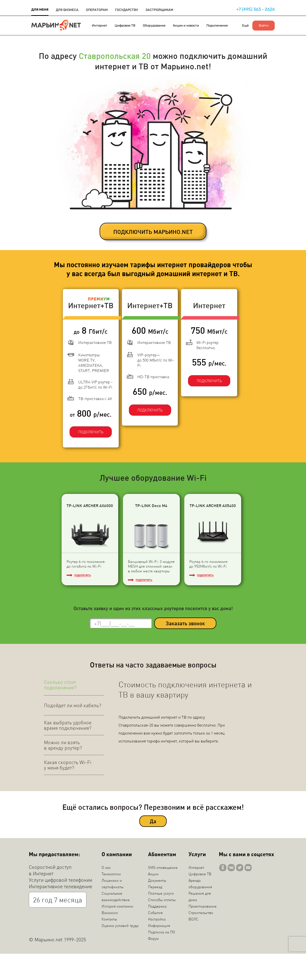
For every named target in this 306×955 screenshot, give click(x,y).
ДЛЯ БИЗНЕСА (67, 10)
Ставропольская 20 (115, 55)
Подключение (217, 25)
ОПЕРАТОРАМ (97, 10)
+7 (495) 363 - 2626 (255, 9)
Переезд (155, 887)
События (155, 913)
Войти (263, 25)
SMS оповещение (163, 868)
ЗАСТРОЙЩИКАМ (159, 10)
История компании (117, 907)
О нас (106, 868)
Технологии (111, 875)
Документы (157, 881)
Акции (153, 875)
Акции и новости (186, 25)
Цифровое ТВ (125, 25)
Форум (153, 939)
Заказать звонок (185, 624)
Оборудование (154, 25)
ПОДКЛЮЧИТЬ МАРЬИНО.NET (153, 231)
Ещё (245, 25)
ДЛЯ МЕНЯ (39, 9)
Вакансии (110, 913)
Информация (159, 926)
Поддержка (157, 907)
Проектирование (203, 907)
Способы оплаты (162, 900)
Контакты (109, 920)
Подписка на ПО (161, 933)
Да (153, 822)
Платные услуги (161, 894)
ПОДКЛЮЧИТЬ (87, 427)
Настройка (157, 920)
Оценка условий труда (120, 926)
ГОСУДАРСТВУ (126, 10)
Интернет (99, 25)
